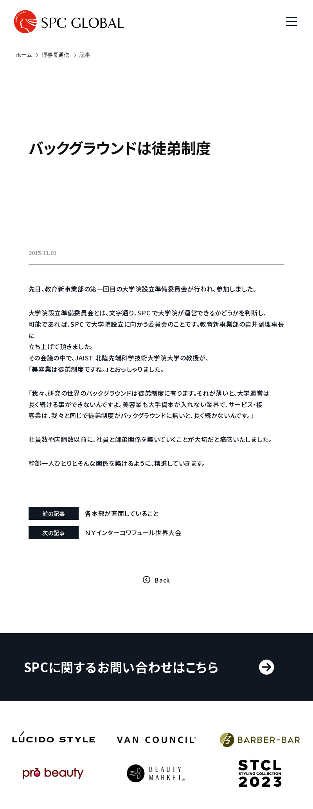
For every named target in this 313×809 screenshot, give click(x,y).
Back (162, 590)
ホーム (24, 55)
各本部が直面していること (126, 524)
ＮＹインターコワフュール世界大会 (137, 543)
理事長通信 (55, 55)
